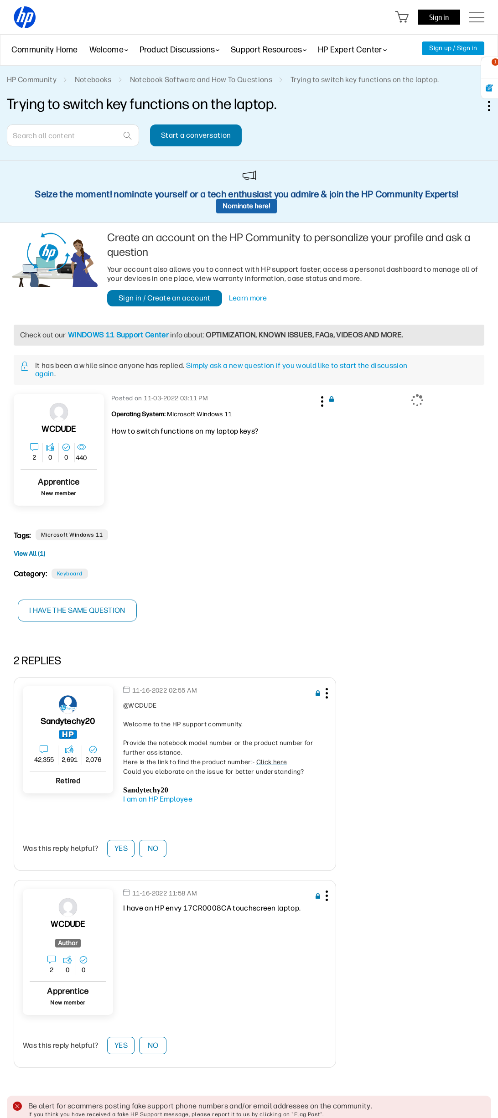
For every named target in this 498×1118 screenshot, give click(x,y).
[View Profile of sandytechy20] (68, 721)
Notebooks (93, 79)
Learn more (248, 298)
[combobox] (73, 135)
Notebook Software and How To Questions (201, 79)
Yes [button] (121, 848)
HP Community (32, 79)
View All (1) (29, 554)
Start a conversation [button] (196, 135)
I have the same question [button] (77, 610)
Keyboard (70, 573)
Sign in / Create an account (165, 298)
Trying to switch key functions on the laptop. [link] (364, 79)
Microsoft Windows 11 (72, 535)
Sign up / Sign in (453, 48)
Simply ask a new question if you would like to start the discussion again (221, 369)
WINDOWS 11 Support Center (118, 335)
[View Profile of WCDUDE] (59, 429)
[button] (321, 399)
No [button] (153, 848)
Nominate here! (246, 206)
